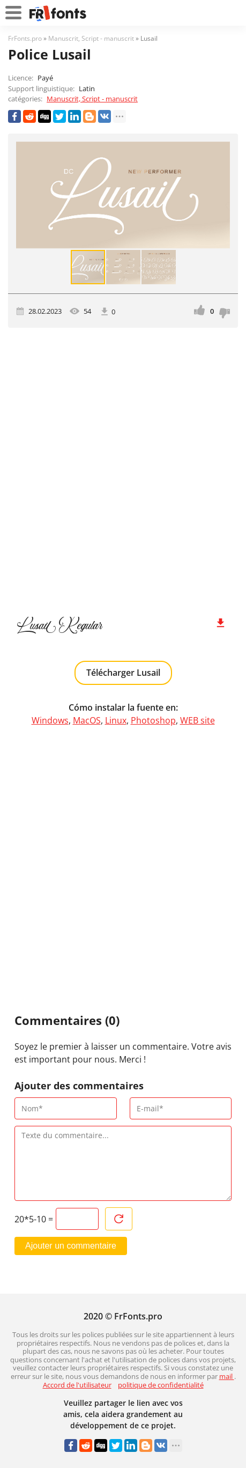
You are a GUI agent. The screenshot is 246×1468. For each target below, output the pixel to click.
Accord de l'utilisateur (77, 1385)
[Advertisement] (123, 467)
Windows (50, 720)
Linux (115, 720)
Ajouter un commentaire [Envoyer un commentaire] (70, 1245)
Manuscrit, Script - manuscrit (92, 99)
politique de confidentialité (161, 1385)
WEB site (197, 720)
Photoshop (153, 720)
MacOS (87, 720)
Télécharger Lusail (123, 672)
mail (226, 1376)
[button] (220, 195)
